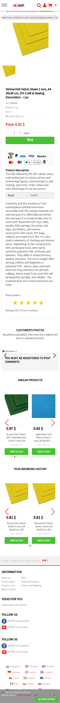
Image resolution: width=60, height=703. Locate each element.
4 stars (35, 302)
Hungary (30, 678)
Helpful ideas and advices (14, 604)
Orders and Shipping (31, 585)
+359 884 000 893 (46, 11)
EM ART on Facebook (15, 621)
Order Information (30, 581)
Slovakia (44, 683)
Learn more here (24, 695)
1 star (15, 302)
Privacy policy (8, 581)
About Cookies (9, 589)
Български (13, 666)
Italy (14, 683)
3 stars (28, 302)
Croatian (46, 672)
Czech (14, 678)
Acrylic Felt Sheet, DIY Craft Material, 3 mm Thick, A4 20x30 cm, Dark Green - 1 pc (16, 438)
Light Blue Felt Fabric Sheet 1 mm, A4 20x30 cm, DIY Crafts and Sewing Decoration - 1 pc (43, 438)
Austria (30, 672)
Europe (45, 678)
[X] (3, 692)
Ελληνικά (31, 666)
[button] (12, 456)
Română (48, 666)
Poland (28, 683)
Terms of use (8, 585)
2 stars (22, 302)
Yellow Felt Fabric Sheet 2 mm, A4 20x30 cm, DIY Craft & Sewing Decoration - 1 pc (16, 527)
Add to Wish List (15, 116)
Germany (14, 672)
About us (6, 577)
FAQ (23, 577)
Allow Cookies (46, 699)
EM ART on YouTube (15, 627)
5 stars (41, 302)
